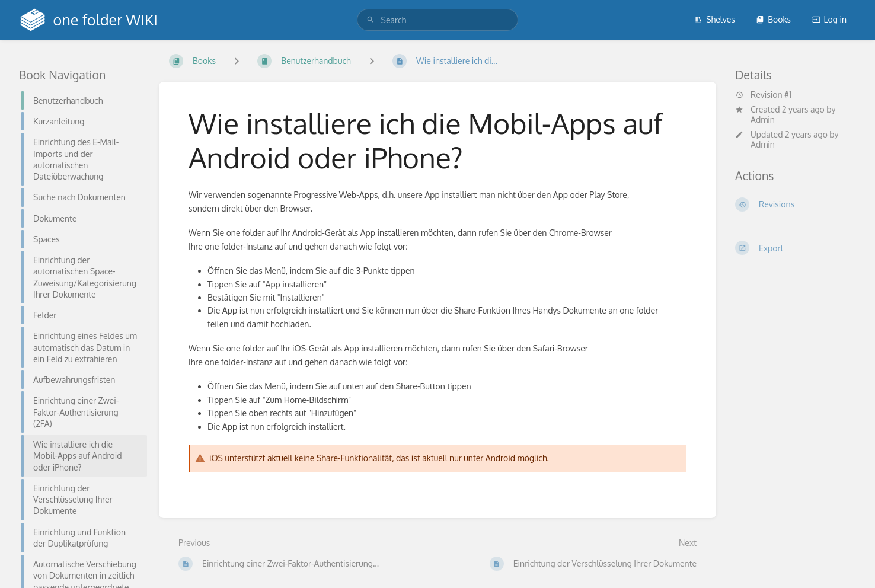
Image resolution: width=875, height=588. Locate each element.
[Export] (796, 248)
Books (773, 19)
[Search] (370, 20)
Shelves (714, 19)
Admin (763, 119)
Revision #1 (763, 95)
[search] (438, 20)
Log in (829, 19)
